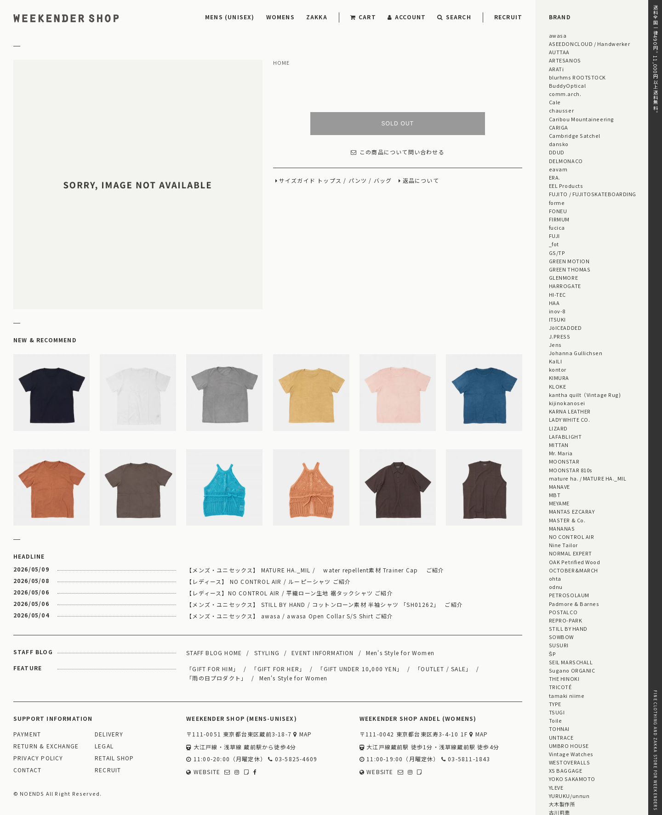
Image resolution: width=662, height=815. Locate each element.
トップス (329, 180)
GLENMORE (563, 277)
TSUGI (557, 712)
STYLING (267, 653)
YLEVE (556, 787)
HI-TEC (557, 294)
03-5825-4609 (292, 759)
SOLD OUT (397, 123)
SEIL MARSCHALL (571, 662)
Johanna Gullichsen (576, 353)
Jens (555, 344)
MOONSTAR (564, 461)
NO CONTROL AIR (571, 536)
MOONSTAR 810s (571, 470)
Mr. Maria (561, 453)
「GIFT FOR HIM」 (212, 669)
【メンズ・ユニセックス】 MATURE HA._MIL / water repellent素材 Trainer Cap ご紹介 (315, 570)
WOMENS (280, 17)
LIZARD (558, 428)
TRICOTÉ (560, 686)
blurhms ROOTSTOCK (577, 77)
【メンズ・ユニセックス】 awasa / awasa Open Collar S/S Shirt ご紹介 (289, 616)
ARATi (556, 69)
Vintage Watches (571, 754)
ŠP (552, 653)
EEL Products (566, 185)
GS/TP (557, 252)
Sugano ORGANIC (572, 670)
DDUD (557, 152)
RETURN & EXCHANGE (46, 746)
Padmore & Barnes (574, 603)
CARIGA (558, 127)
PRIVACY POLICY (38, 758)
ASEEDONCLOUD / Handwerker (589, 43)
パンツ (357, 180)
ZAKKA (316, 17)
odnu (556, 586)
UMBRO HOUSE (569, 745)
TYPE (555, 703)
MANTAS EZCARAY (572, 511)
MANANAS (562, 528)
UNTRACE (561, 737)
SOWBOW (561, 636)
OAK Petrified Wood (574, 562)
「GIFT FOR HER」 (278, 669)
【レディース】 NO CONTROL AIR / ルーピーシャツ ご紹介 (268, 581)
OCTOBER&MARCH (573, 570)
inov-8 (557, 311)
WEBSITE (203, 772)
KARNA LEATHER (570, 411)
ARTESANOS (565, 60)
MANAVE (559, 486)
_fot (554, 244)
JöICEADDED (565, 327)
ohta (555, 578)
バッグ (383, 180)
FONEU (558, 211)
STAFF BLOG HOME (214, 653)
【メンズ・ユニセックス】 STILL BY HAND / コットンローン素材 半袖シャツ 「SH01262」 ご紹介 (324, 604)
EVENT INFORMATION (322, 653)
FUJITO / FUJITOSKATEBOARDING (592, 194)
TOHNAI (559, 728)
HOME (281, 63)
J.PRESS (560, 336)
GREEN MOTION (569, 261)
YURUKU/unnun (569, 795)
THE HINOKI (564, 678)
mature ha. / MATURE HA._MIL (588, 478)
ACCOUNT (407, 17)
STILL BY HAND (568, 628)
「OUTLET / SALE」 (443, 669)
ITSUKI (557, 319)
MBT (555, 494)
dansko (559, 143)
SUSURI (559, 645)
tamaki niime (566, 695)
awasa (558, 35)
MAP (302, 734)
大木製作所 (562, 804)
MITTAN (559, 444)
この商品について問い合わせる (398, 152)
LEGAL (104, 746)
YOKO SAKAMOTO (572, 778)
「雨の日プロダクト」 (216, 678)
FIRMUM (559, 219)
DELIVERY (109, 734)
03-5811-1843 (466, 759)
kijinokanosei (567, 403)
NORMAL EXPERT (570, 553)
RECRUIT (508, 17)
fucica (557, 227)
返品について (421, 180)
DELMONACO (566, 160)
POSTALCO (563, 612)
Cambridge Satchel (574, 135)
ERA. (554, 177)
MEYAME (559, 503)
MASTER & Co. (567, 520)
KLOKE (557, 386)
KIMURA (559, 377)
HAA (554, 302)
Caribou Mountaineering (581, 119)
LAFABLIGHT (565, 436)
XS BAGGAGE (565, 770)
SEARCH (454, 17)
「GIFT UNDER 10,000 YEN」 (360, 669)
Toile (555, 720)
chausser (561, 110)
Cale (555, 102)
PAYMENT (27, 734)
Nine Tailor (563, 545)
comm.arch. (565, 93)
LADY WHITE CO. (569, 419)
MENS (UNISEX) (230, 17)
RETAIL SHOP (114, 758)
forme (557, 202)
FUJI (554, 235)
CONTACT (27, 770)
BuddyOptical (567, 85)
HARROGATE (565, 285)
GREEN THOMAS (569, 269)
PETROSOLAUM (569, 595)
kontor (557, 369)
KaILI (555, 361)
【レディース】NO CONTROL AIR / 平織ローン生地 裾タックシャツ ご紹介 (289, 593)
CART (363, 17)
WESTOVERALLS (569, 762)
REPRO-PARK (565, 620)
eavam (558, 169)
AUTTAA (559, 52)
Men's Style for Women (400, 653)
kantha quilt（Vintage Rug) (585, 394)
